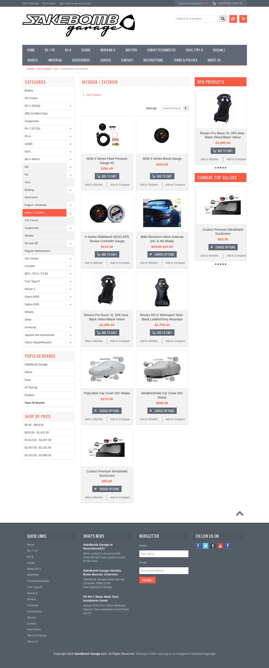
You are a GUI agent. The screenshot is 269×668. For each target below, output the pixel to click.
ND (27, 167)
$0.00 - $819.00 (34, 424)
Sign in (63, 3)
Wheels (29, 235)
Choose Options (164, 254)
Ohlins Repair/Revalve (38, 342)
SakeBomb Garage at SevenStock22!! (98, 546)
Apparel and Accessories (39, 335)
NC (56, 69)
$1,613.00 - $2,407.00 (38, 440)
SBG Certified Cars (36, 113)
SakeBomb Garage (36, 364)
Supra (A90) (32, 304)
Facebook (198, 546)
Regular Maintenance (37, 251)
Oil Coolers (31, 98)
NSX (27, 151)
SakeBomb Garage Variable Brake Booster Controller (102, 572)
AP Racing (31, 387)
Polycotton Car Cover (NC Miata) (107, 393)
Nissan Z (30, 289)
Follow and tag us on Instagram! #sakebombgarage (182, 653)
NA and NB (31, 243)
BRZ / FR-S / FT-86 (36, 273)
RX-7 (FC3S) (32, 128)
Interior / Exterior (35, 212)
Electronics (31, 197)
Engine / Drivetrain (36, 205)
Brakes (29, 90)
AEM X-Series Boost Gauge (162, 158)
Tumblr (213, 546)
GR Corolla (31, 258)
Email (143, 562)
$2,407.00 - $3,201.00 (38, 447)
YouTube (220, 546)
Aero (27, 182)
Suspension (32, 121)
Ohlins (28, 372)
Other (28, 319)
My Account (49, 3)
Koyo (28, 379)
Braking (29, 190)
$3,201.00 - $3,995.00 (38, 455)
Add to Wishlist (93, 184)
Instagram (228, 546)
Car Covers (31, 220)
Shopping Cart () (230, 3)
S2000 (29, 144)
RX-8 (28, 136)
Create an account (80, 3)
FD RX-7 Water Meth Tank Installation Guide (100, 598)
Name (143, 545)
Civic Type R (32, 281)
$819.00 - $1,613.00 (37, 432)
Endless (29, 395)
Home (30, 69)
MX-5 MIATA (44, 69)
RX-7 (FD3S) (32, 105)
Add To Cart (109, 176)
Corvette (30, 266)
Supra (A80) (32, 296)
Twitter (205, 546)
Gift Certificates (30, 3)
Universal (30, 327)
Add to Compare (120, 184)
